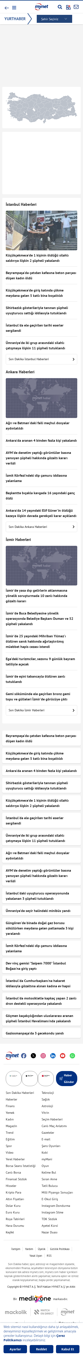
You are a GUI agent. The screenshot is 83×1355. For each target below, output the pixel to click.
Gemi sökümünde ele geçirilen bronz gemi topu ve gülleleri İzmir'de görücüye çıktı (38, 696)
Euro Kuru (13, 1212)
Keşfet (10, 1232)
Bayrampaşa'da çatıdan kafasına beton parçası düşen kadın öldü (41, 275)
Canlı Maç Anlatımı (54, 1126)
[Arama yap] (60, 6)
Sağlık (46, 1099)
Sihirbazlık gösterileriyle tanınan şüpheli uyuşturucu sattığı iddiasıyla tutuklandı (37, 310)
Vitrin (45, 1113)
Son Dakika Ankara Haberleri (41, 527)
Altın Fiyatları (15, 1199)
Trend (10, 1133)
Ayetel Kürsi (50, 1226)
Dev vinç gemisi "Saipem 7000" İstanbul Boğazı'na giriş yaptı (36, 966)
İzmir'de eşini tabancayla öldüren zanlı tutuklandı (35, 679)
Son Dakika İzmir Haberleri (41, 710)
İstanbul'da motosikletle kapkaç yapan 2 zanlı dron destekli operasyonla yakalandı (41, 1001)
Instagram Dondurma (56, 1206)
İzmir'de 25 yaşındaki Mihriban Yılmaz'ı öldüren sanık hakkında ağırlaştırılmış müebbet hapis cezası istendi (36, 641)
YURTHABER (15, 18)
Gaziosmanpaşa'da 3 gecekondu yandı (35, 1033)
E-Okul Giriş (50, 1199)
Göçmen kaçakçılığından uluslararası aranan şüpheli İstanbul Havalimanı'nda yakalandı (39, 1018)
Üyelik (41, 1249)
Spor (9, 1146)
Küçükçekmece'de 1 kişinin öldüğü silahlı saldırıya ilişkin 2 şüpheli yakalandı (37, 258)
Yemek (10, 1113)
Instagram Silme (52, 1212)
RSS (49, 1256)
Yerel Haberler (15, 1159)
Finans (10, 1106)
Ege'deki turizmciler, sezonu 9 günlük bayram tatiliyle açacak (40, 661)
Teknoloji (48, 1093)
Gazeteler (48, 1133)
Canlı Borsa (13, 1172)
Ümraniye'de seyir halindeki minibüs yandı (38, 910)
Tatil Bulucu (50, 1186)
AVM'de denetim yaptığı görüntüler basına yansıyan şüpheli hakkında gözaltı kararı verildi (38, 457)
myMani (47, 1159)
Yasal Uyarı (35, 1256)
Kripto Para (13, 1192)
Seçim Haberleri (52, 1119)
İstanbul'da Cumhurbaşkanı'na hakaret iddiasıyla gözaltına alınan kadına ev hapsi (38, 983)
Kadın (10, 1119)
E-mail (46, 1139)
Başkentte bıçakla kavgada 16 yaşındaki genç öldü (40, 495)
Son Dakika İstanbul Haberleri (41, 359)
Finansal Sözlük (16, 1179)
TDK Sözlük (49, 1219)
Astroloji (47, 1106)
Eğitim (10, 1139)
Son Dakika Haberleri (20, 1093)
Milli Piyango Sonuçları (57, 1192)
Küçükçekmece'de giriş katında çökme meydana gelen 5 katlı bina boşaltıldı (35, 293)
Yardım (29, 1249)
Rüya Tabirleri (15, 1219)
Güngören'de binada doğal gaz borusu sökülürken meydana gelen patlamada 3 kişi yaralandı (39, 928)
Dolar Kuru (13, 1206)
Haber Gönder (66, 1078)
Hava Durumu (15, 1226)
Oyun (45, 1166)
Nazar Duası (50, 1232)
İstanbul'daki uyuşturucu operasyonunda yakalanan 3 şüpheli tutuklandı (37, 896)
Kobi (45, 1153)
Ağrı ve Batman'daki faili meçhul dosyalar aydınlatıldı (37, 425)
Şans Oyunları (51, 1146)
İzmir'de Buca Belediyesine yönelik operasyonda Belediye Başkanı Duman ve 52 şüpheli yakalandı (39, 618)
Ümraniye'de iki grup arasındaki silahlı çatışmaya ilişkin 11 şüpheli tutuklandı (35, 345)
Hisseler (11, 1186)
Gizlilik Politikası (59, 1249)
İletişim (15, 1249)
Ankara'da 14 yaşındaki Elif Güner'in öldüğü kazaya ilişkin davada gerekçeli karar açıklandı (41, 513)
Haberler (11, 1099)
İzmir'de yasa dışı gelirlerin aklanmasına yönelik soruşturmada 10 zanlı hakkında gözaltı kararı (36, 595)
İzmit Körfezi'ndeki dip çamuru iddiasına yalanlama (36, 478)
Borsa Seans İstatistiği (21, 1166)
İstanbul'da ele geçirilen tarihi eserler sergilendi (35, 328)
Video (10, 1153)
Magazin (11, 1126)
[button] (13, 7)
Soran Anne (49, 1179)
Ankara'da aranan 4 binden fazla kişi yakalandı (41, 440)
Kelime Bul (49, 1172)
